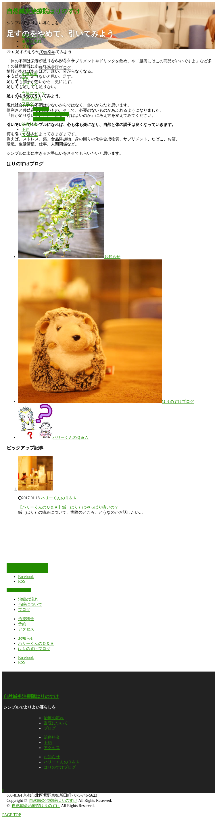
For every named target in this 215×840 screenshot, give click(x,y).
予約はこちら (27, 568)
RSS (21, 581)
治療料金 (30, 74)
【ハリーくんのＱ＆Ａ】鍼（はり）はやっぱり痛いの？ (68, 507)
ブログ (28, 46)
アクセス (30, 84)
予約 (26, 79)
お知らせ (47, 53)
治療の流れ (32, 41)
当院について (34, 36)
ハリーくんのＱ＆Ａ (57, 60)
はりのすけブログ (55, 67)
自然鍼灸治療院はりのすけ (43, 11)
